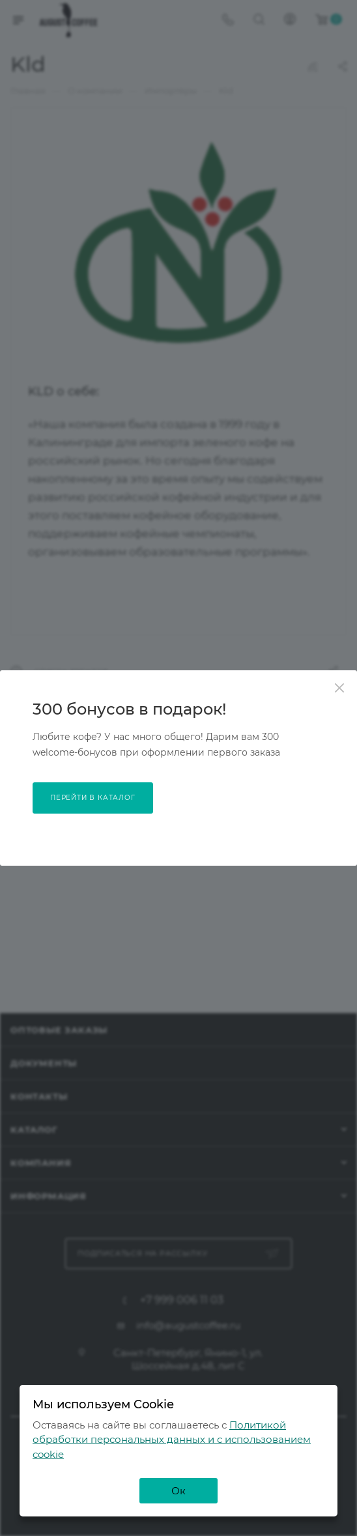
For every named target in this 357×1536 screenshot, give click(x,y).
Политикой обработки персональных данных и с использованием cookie (172, 1439)
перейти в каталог (93, 797)
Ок (178, 1491)
